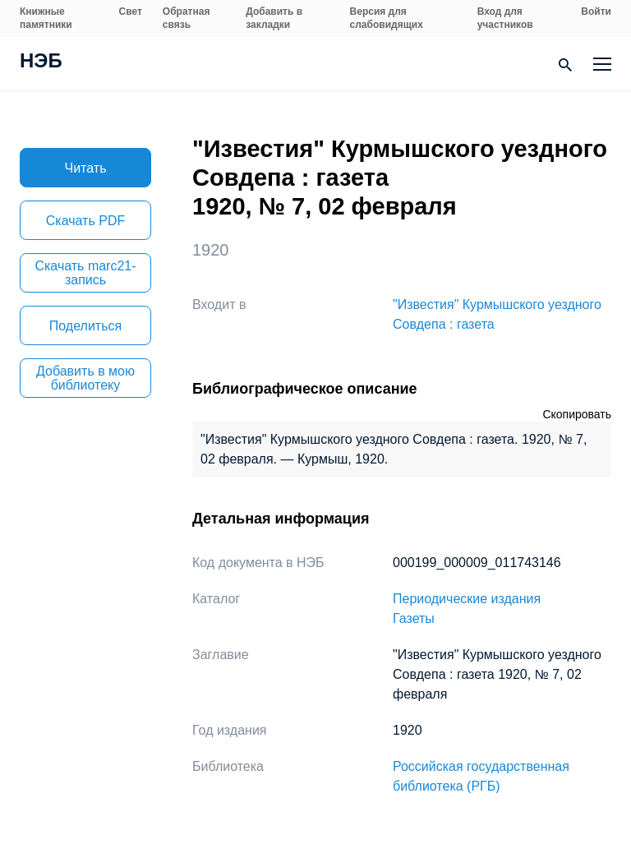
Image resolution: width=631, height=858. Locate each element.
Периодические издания (467, 599)
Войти (596, 11)
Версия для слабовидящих (386, 18)
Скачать (85, 221)
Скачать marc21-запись (85, 273)
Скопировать (576, 414)
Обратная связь (186, 18)
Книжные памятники (46, 18)
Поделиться (85, 326)
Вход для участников (505, 18)
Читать (86, 168)
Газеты (414, 618)
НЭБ (41, 62)
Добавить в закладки (274, 18)
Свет (130, 11)
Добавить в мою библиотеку (85, 378)
